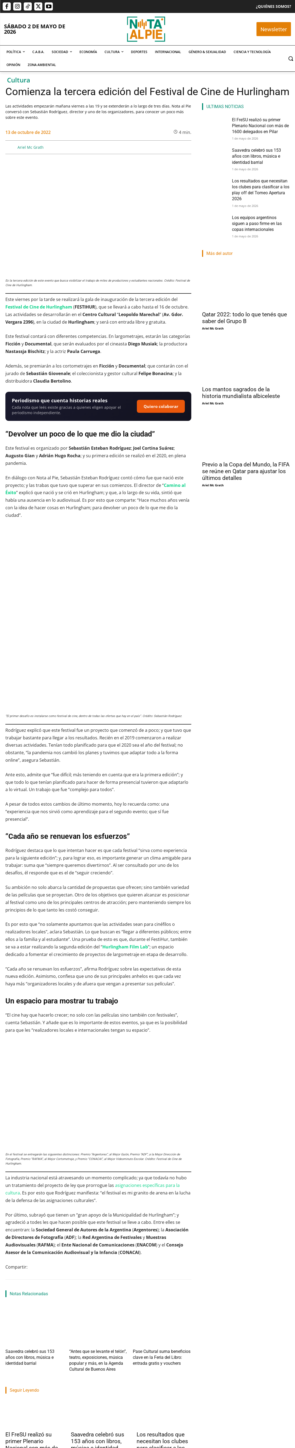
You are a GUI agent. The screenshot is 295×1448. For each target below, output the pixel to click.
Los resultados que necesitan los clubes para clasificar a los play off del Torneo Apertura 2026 (162, 1363)
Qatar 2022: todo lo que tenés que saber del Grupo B (244, 303)
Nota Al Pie (13, 1383)
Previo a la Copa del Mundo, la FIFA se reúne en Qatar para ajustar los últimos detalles (246, 457)
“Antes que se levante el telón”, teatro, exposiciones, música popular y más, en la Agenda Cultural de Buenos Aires (98, 1279)
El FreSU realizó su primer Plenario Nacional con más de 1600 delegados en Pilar (31, 1363)
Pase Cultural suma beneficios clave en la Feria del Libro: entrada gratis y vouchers (160, 1279)
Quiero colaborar (161, 406)
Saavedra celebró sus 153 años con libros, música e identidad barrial (97, 1359)
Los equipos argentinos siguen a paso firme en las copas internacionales (259, 210)
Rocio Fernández (83, 1377)
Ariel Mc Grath (31, 147)
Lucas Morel (145, 1383)
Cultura (18, 80)
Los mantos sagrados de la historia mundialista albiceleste (241, 378)
